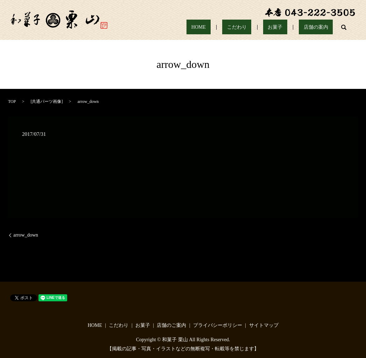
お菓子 (289, 27)
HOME (231, 27)
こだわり (260, 27)
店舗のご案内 (171, 325)
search (344, 27)
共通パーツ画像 (46, 101)
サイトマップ (264, 325)
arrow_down (25, 235)
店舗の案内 (320, 27)
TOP (12, 101)
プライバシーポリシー (217, 325)
